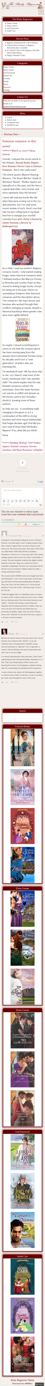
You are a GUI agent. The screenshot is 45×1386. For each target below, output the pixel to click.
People (6, 81)
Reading (14, 442)
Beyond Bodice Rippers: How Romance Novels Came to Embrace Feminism (22, 166)
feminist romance (19, 446)
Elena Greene (12, 26)
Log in (9, 117)
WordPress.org (12, 125)
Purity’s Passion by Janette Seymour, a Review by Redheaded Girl (22, 223)
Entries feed (11, 120)
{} (4, 504)
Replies (38, 449)
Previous (7, 134)
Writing (6, 90)
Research (7, 87)
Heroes (32, 446)
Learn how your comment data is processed (22, 514)
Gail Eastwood (12, 28)
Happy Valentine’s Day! (16, 55)
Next (17, 134)
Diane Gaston (12, 23)
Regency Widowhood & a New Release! (22, 43)
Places (5, 84)
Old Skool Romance (22, 449)
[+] (8, 504)
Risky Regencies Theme (22, 1380)
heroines (6, 449)
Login (40, 481)
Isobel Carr (11, 31)
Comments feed (13, 122)
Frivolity (6, 78)
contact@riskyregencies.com (14, 106)
